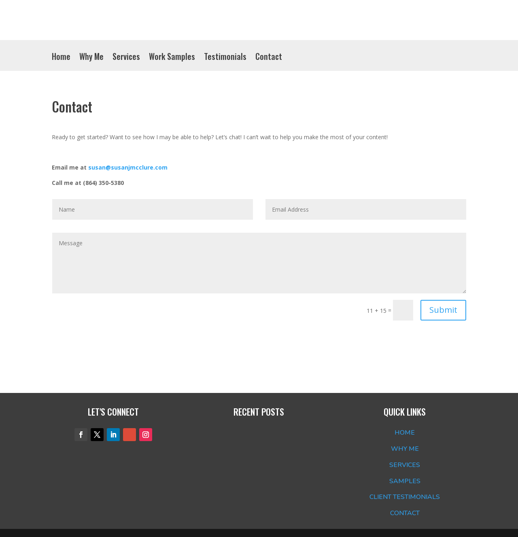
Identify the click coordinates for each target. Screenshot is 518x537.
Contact (268, 57)
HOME (405, 432)
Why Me (91, 57)
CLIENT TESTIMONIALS (404, 496)
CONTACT (405, 513)
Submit (443, 309)
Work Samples (172, 57)
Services (126, 57)
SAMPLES (404, 481)
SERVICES (404, 465)
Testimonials (225, 57)
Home (61, 57)
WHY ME (405, 448)
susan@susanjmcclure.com (128, 167)
